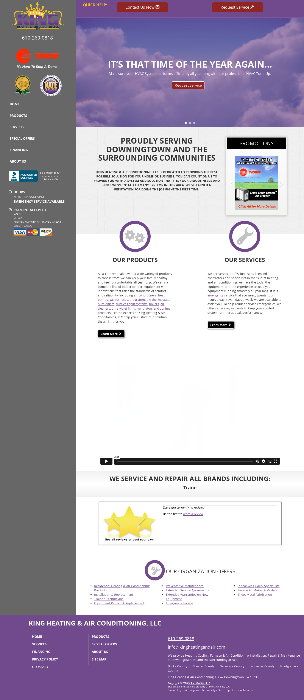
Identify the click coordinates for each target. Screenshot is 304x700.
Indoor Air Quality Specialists (258, 586)
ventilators (145, 308)
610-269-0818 (181, 638)
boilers (154, 304)
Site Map (99, 659)
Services (17, 127)
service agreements (229, 308)
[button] (238, 183)
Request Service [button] (237, 7)
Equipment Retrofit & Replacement (119, 603)
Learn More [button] (111, 334)
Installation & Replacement (113, 594)
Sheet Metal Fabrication (255, 594)
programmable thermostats (149, 300)
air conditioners (145, 295)
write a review (193, 514)
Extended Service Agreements (187, 590)
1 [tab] (187, 124)
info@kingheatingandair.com (196, 647)
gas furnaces (118, 300)
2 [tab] (191, 124)
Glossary (40, 667)
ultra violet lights (124, 308)
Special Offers (22, 138)
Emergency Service (179, 603)
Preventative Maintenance (185, 586)
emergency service (220, 295)
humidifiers (106, 304)
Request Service (188, 85)
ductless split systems (132, 304)
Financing (19, 150)
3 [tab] (195, 124)
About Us (18, 161)
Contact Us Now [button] (142, 7)
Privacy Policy (45, 659)
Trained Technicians (108, 599)
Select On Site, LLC (199, 683)
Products (18, 115)
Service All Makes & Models (257, 590)
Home (14, 104)
